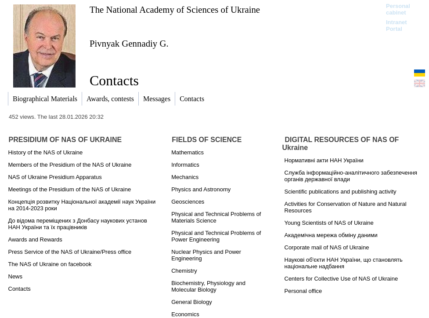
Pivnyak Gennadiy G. (129, 43)
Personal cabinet (398, 9)
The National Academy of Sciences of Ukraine (175, 9)
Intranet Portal (396, 25)
